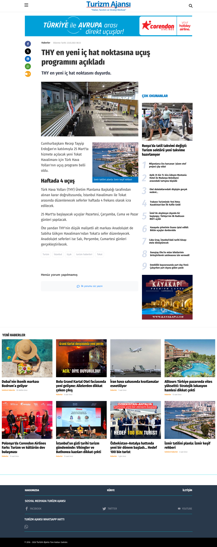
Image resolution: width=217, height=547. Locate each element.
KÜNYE (111, 490)
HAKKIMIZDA (32, 490)
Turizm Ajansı (43, 542)
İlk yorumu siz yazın (90, 286)
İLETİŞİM (187, 490)
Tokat (99, 254)
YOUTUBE (185, 508)
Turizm (46, 254)
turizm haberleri (84, 254)
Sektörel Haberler (8, 390)
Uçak (69, 254)
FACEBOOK (33, 508)
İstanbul (58, 254)
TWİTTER (109, 508)
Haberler (45, 42)
